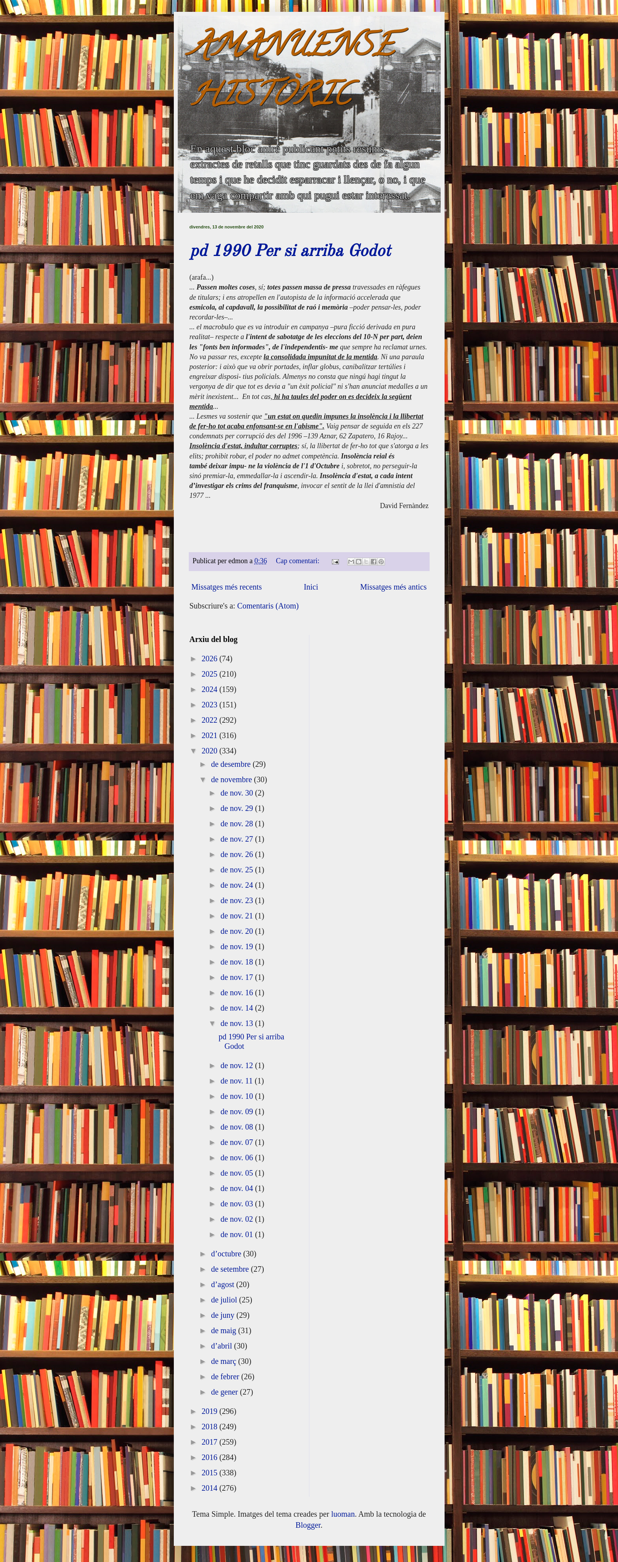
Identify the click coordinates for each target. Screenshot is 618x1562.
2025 (210, 674)
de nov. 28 (237, 823)
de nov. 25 (237, 869)
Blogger (308, 1525)
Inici (311, 587)
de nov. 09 (237, 1111)
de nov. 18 (237, 961)
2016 (210, 1457)
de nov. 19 (237, 946)
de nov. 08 (237, 1126)
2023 (210, 704)
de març (224, 1361)
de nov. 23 (237, 900)
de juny (223, 1315)
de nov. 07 (237, 1142)
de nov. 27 (237, 839)
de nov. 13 (237, 1023)
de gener (225, 1392)
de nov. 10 (237, 1096)
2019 (210, 1411)
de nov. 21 (237, 915)
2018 (210, 1426)
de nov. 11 (237, 1080)
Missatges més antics (393, 587)
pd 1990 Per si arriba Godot (290, 251)
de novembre (232, 779)
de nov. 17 (237, 977)
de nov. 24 (237, 885)
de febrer (226, 1376)
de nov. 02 (237, 1219)
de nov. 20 (237, 931)
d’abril (222, 1345)
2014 (210, 1488)
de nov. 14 (237, 1008)
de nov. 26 (237, 854)
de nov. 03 (237, 1203)
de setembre (231, 1269)
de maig (224, 1330)
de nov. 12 (237, 1065)
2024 (210, 689)
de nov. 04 (237, 1188)
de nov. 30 (237, 792)
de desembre (232, 764)
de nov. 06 (237, 1157)
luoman (343, 1514)
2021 (210, 735)
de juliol (225, 1299)
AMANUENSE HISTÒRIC (292, 73)
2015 (210, 1472)
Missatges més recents (227, 587)
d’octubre (227, 1253)
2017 (210, 1442)
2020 (210, 750)
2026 (210, 658)
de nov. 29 (237, 808)
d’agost (223, 1284)
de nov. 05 (237, 1173)
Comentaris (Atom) (268, 605)
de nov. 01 (237, 1234)
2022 (210, 720)
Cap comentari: (298, 561)
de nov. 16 (237, 992)
